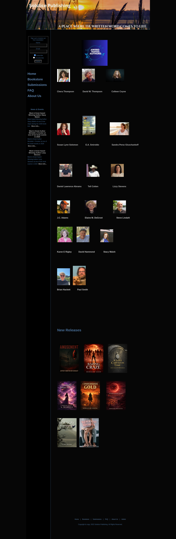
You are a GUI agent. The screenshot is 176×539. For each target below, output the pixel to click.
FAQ (31, 90)
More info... (35, 126)
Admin (123, 519)
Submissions (37, 85)
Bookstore (35, 79)
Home (32, 73)
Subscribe (39, 55)
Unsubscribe (39, 58)
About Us (34, 96)
